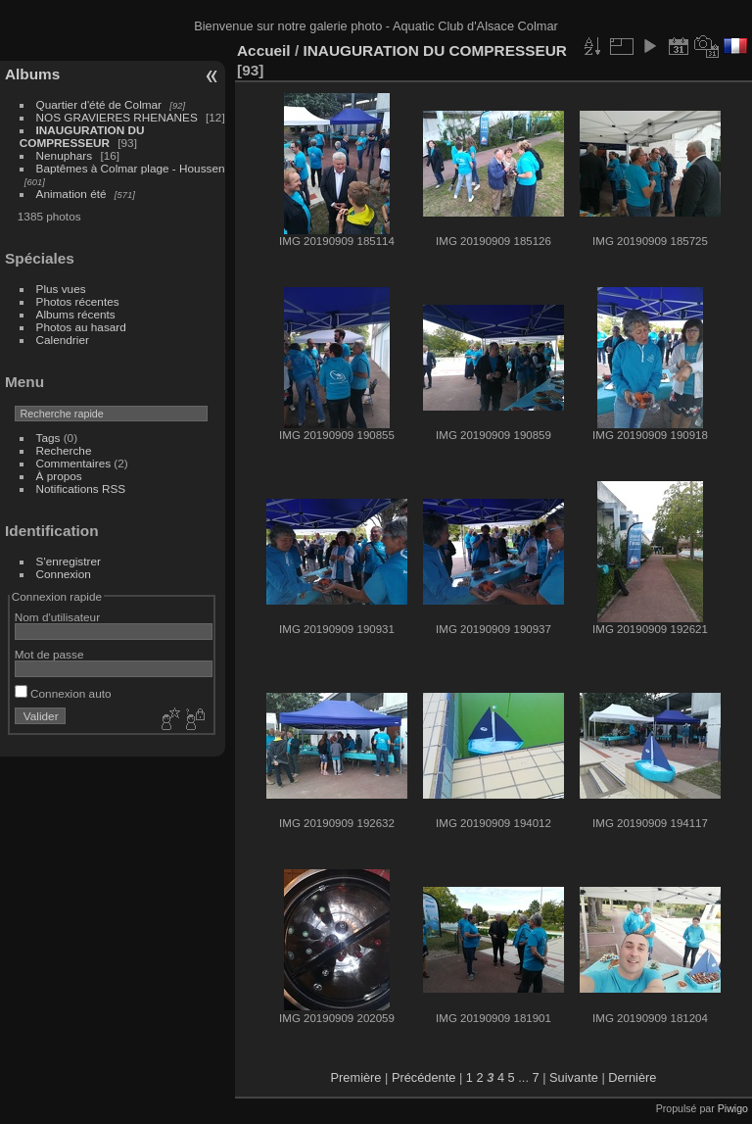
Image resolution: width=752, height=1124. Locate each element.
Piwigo (733, 1108)
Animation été (71, 193)
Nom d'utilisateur (57, 617)
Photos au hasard (81, 326)
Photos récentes (77, 301)
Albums (32, 74)
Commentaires (74, 463)
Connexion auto (63, 693)
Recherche (64, 450)
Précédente (423, 1077)
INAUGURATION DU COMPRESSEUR (82, 136)
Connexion (63, 573)
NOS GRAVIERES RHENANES (117, 117)
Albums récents (76, 314)
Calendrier (62, 339)
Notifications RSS (81, 488)
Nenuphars (64, 155)
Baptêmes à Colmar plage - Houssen (130, 168)
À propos (59, 475)
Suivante (573, 1077)
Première (356, 1077)
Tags (48, 437)
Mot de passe (49, 654)
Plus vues (61, 288)
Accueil (264, 50)
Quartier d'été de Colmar (99, 104)
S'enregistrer (68, 561)
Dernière (632, 1077)
